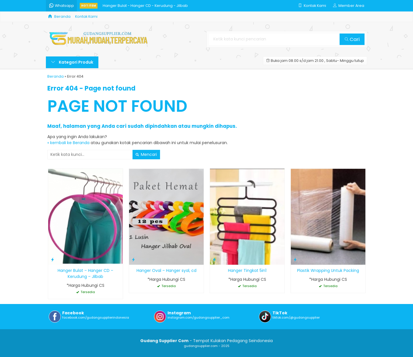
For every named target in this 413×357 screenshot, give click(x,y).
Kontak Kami (86, 16)
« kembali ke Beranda (68, 143)
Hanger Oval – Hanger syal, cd (166, 270)
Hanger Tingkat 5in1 (247, 270)
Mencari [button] (146, 154)
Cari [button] (352, 39)
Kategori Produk (72, 62)
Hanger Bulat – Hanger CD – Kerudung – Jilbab (85, 273)
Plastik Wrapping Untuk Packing (328, 270)
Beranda (59, 16)
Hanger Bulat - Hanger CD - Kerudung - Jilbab (145, 5)
